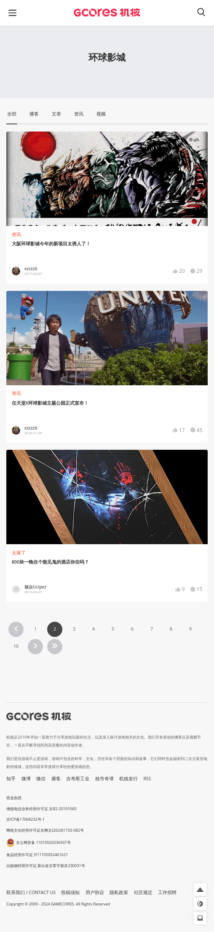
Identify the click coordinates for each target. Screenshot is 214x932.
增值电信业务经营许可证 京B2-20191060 (41, 808)
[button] (200, 889)
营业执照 (13, 797)
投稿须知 (70, 892)
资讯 (16, 234)
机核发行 (128, 779)
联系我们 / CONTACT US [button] (31, 892)
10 (16, 646)
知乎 (11, 779)
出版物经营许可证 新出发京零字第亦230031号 (45, 865)
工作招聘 (167, 892)
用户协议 (95, 892)
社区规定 (143, 892)
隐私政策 (119, 892)
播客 (56, 779)
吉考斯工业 (77, 779)
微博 (26, 779)
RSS (147, 779)
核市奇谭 (104, 779)
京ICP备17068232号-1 (25, 819)
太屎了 (19, 553)
